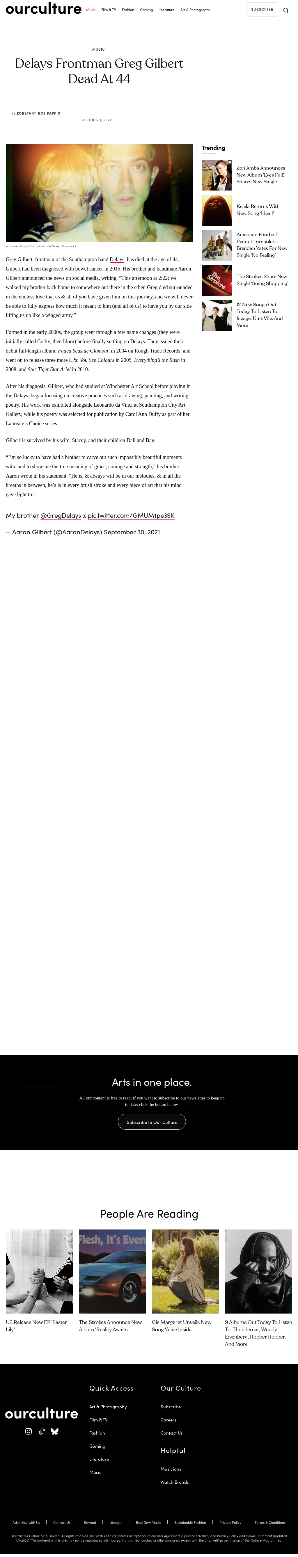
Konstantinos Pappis (38, 113)
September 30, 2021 (132, 531)
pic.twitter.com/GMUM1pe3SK (131, 514)
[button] (285, 10)
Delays (117, 259)
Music (98, 49)
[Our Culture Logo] (43, 8)
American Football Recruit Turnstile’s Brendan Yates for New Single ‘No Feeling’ (262, 245)
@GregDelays (60, 514)
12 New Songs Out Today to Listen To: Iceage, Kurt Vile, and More (261, 315)
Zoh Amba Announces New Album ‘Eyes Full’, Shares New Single (263, 175)
